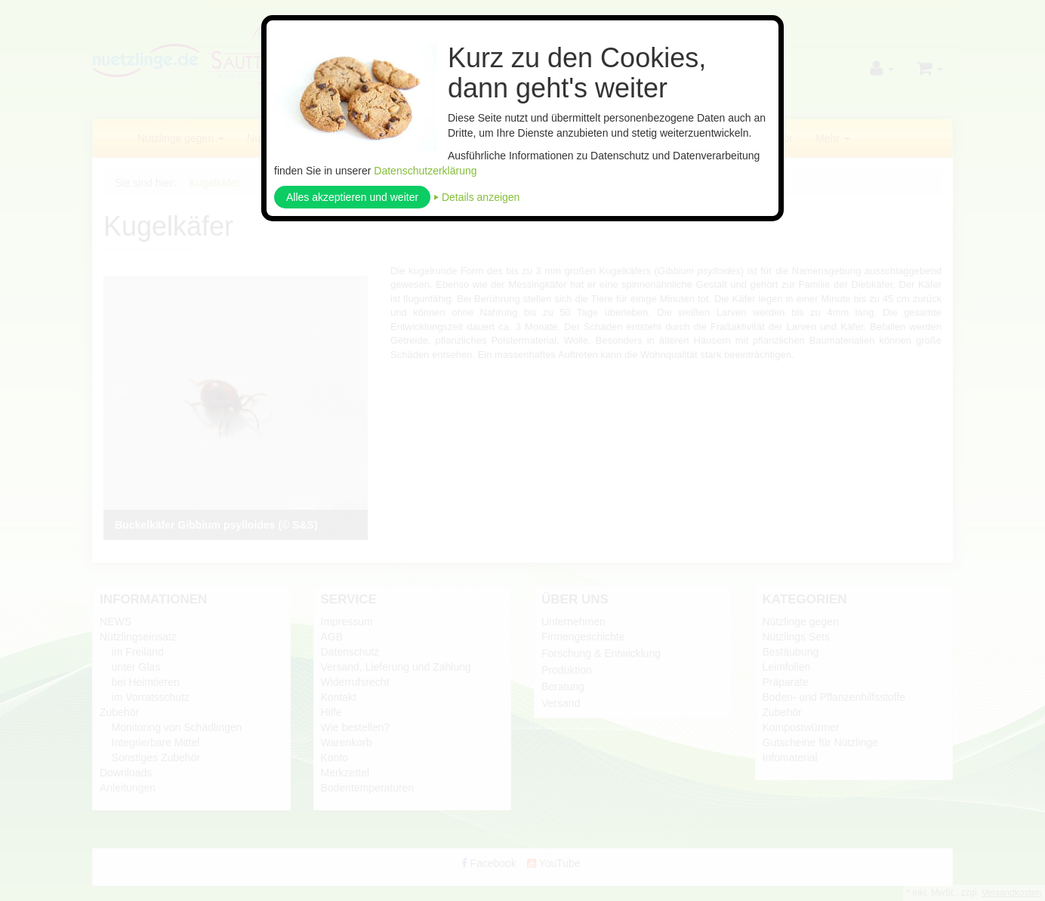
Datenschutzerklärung (425, 171)
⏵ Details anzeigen (476, 197)
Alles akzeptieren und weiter (352, 197)
